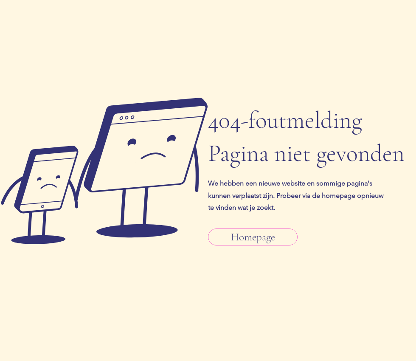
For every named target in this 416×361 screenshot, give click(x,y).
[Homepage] (253, 236)
